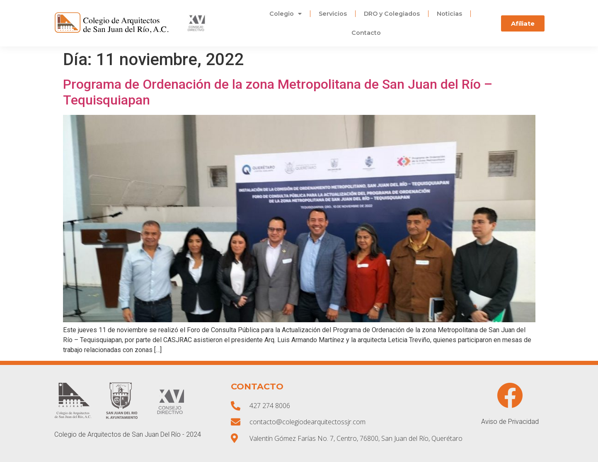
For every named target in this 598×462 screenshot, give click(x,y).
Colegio (285, 14)
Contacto (366, 32)
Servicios (333, 13)
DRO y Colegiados (392, 13)
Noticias (449, 13)
